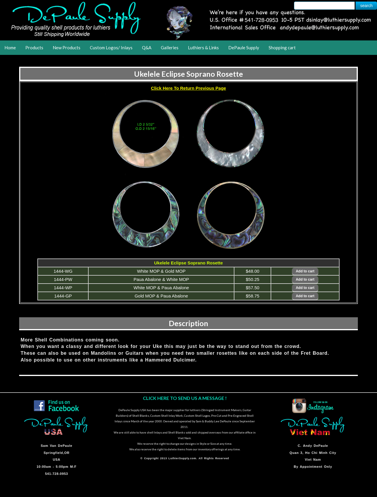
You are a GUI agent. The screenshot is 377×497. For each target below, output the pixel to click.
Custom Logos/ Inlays (111, 47)
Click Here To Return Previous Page (188, 88)
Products (34, 47)
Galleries (169, 47)
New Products (66, 47)
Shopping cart (282, 47)
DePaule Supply (243, 47)
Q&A (146, 47)
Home (10, 47)
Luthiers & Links (203, 47)
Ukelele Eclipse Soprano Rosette (188, 73)
